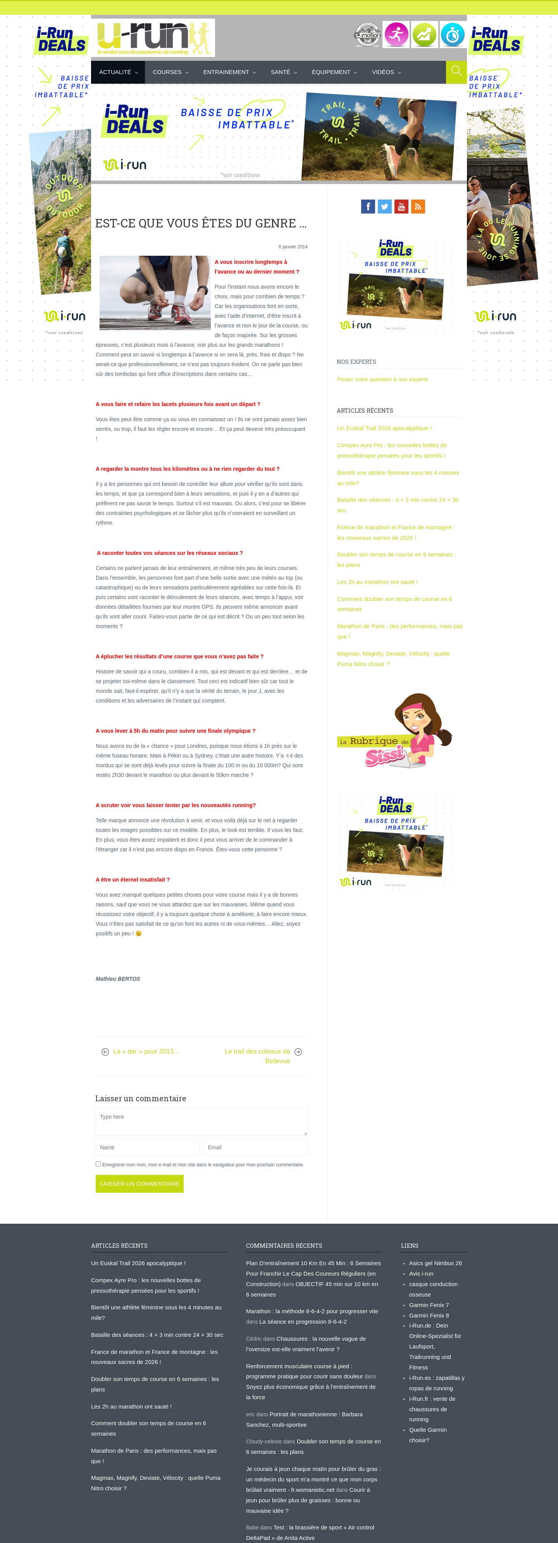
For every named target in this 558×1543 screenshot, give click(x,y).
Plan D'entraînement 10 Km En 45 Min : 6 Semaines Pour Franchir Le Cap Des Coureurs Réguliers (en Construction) (309, 1272)
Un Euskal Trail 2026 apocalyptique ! (381, 427)
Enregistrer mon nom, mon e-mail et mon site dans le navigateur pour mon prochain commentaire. (203, 1164)
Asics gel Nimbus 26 (433, 1262)
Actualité (115, 72)
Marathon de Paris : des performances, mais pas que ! (156, 1420)
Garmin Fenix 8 (427, 1310)
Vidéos (383, 72)
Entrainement (226, 72)
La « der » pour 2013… (146, 1051)
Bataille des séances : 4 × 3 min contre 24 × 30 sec (398, 494)
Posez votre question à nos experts (379, 378)
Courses (167, 72)
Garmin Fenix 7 (427, 1301)
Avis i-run (420, 1272)
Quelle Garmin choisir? (436, 1397)
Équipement (331, 72)
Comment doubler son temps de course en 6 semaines (157, 1404)
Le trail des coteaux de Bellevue (257, 1055)
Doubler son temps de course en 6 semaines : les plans (158, 1372)
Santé (280, 72)
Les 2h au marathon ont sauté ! (374, 562)
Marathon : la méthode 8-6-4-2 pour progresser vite (307, 1307)
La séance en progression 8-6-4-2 (300, 1317)
